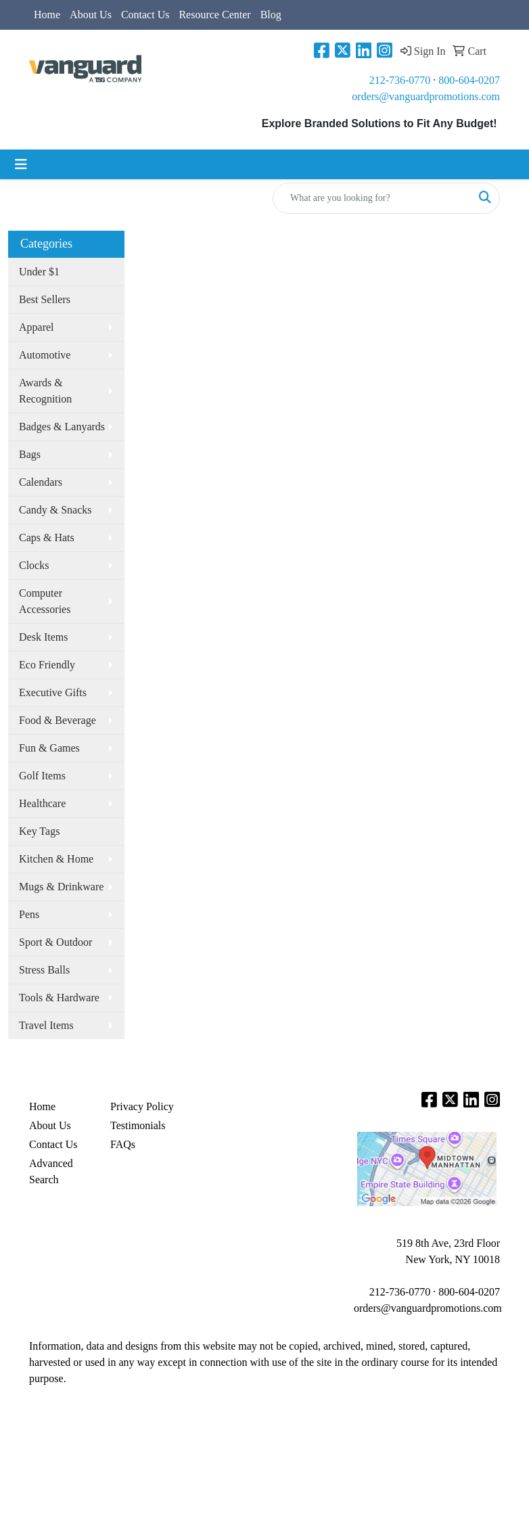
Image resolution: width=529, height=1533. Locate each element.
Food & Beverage (57, 720)
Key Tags (39, 831)
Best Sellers (44, 299)
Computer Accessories (44, 601)
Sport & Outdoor (55, 942)
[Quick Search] (372, 198)
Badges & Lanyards (62, 426)
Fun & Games (49, 748)
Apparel (36, 327)
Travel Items (46, 1025)
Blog (270, 14)
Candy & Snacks (55, 510)
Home (47, 14)
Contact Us (145, 14)
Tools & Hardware (59, 997)
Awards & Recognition (45, 391)
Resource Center (214, 14)
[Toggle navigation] (21, 164)
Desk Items (43, 637)
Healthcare (42, 803)
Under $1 (39, 271)
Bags (30, 454)
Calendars (40, 482)
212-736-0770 (400, 80)
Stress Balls (44, 970)
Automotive (44, 355)
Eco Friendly (47, 664)
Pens (29, 914)
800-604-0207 (469, 80)
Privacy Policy (142, 1106)
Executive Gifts (53, 692)
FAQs (122, 1144)
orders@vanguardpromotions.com (426, 96)
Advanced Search (51, 1171)
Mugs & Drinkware (61, 886)
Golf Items (42, 775)
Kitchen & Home (56, 859)
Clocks (34, 565)
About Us (91, 14)
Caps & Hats (46, 537)
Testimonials (138, 1125)
